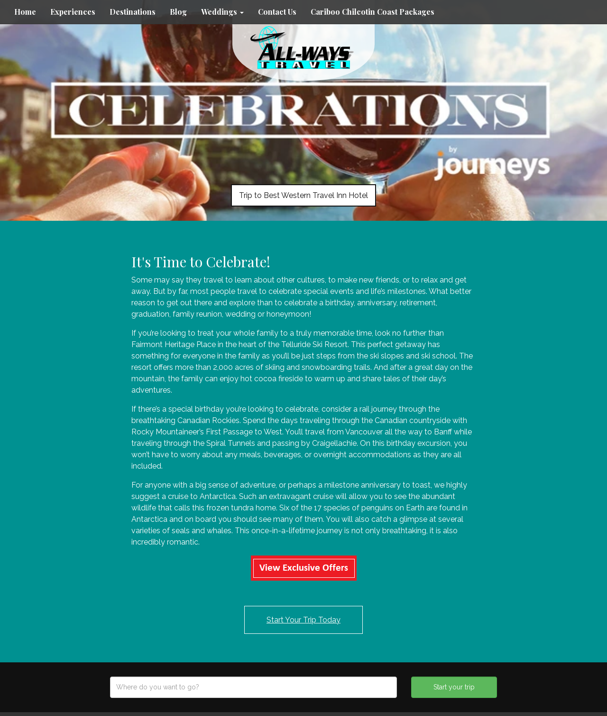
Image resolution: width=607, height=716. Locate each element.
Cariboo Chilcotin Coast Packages (372, 12)
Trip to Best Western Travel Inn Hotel (303, 195)
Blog (178, 12)
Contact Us (277, 12)
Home (25, 12)
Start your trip (454, 687)
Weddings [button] (222, 12)
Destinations (133, 12)
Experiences (72, 12)
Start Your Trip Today (303, 619)
